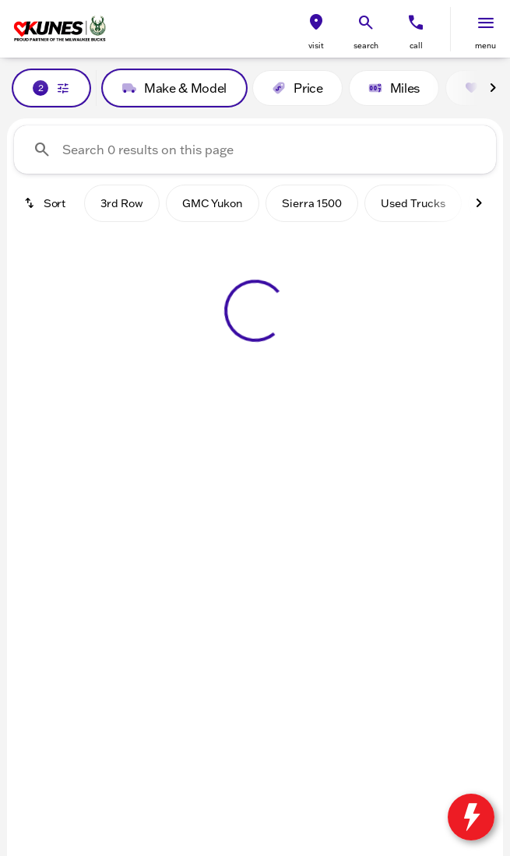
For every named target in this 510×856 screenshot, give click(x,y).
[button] (316, 29)
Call (416, 46)
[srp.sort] (46, 203)
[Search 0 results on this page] (255, 149)
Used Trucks (413, 203)
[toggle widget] (471, 817)
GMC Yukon (212, 203)
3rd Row (121, 203)
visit (316, 46)
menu (485, 46)
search (365, 46)
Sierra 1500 (312, 203)
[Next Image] (493, 88)
